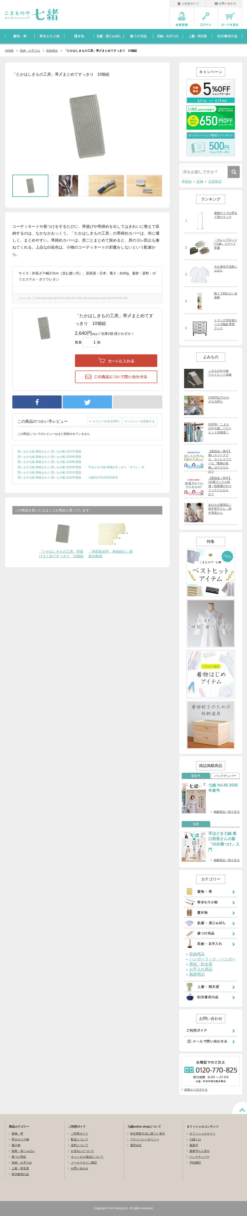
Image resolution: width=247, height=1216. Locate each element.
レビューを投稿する (141, 421)
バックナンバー (225, 776)
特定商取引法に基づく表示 (147, 1133)
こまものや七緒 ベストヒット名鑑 (220, 373)
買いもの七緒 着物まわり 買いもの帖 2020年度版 (49, 467)
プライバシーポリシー (144, 1139)
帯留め (187, 181)
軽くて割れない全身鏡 (225, 295)
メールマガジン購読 (84, 1162)
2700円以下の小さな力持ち (218, 399)
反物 (199, 181)
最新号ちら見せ (199, 1151)
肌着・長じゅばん (23, 1151)
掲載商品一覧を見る (227, 811)
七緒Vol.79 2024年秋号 (103, 477)
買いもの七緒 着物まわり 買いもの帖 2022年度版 (49, 477)
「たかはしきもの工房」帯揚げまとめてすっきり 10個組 (61, 554)
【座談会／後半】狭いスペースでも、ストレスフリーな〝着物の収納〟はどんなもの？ (220, 461)
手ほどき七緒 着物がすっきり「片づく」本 (116, 467)
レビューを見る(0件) (105, 421)
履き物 (16, 1145)
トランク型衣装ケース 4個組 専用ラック (225, 324)
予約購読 (195, 1162)
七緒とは (195, 1139)
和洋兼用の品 (20, 1174)
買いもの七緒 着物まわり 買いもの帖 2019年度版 (49, 462)
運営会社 (136, 1145)
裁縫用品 (197, 974)
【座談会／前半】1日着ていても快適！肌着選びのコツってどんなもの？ (220, 486)
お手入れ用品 (200, 969)
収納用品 (52, 50)
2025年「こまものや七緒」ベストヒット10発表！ (220, 428)
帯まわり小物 (20, 1139)
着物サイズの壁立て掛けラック (225, 215)
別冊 (196, 824)
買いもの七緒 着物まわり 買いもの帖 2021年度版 (49, 472)
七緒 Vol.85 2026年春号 (223, 788)
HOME (9, 50)
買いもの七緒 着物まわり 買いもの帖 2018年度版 (49, 456)
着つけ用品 (19, 1157)
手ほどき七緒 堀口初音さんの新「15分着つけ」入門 (224, 841)
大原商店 (215, 181)
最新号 (196, 776)
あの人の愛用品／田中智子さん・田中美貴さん (220, 509)
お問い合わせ (79, 1168)
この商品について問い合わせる (116, 377)
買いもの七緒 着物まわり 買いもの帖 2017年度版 (49, 451)
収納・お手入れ (30, 50)
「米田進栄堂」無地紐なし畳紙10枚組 (111, 554)
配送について (79, 1139)
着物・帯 (17, 1133)
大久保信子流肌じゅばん (225, 268)
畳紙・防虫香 (200, 964)
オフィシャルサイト (202, 1133)
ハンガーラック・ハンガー (212, 959)
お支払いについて (82, 1151)
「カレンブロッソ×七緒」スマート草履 (225, 244)
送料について (79, 1145)
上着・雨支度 (20, 1168)
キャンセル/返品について (87, 1157)
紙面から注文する (196, 1089)
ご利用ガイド (79, 1133)
